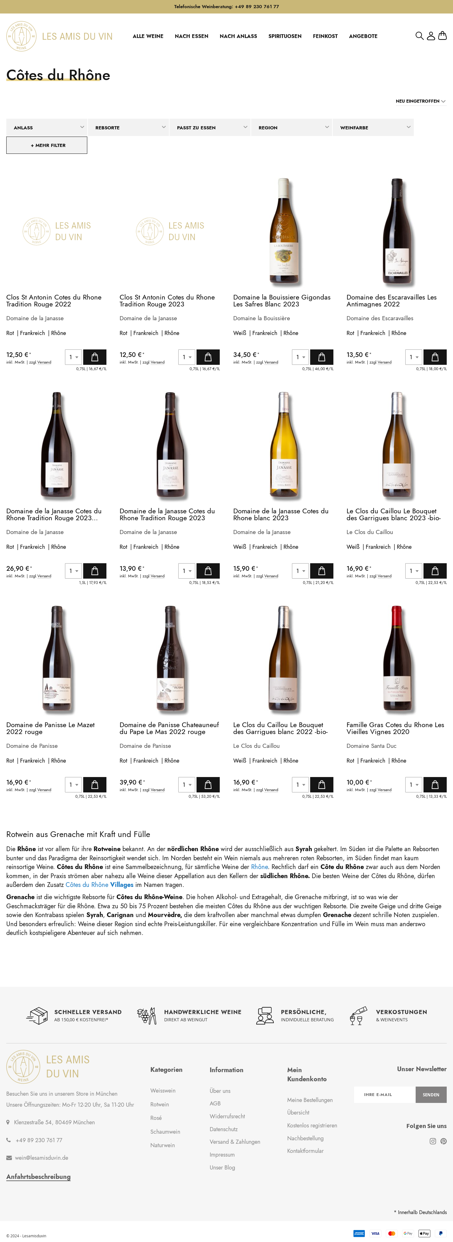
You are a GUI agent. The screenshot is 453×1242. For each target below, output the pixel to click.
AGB (215, 1103)
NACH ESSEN (191, 36)
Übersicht (298, 1113)
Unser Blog (222, 1168)
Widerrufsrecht (227, 1116)
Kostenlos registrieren (312, 1125)
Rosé (156, 1118)
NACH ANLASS (238, 36)
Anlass (23, 127)
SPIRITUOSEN (285, 36)
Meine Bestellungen (310, 1100)
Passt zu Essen (196, 127)
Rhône (58, 333)
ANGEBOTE (363, 36)
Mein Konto (431, 36)
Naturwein (162, 1145)
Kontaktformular (305, 1151)
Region (268, 127)
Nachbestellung (305, 1138)
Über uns (220, 1091)
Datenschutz (224, 1129)
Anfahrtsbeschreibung (38, 1177)
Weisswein (162, 1091)
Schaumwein (165, 1132)
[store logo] (59, 36)
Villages (121, 884)
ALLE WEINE (148, 36)
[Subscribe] (431, 1095)
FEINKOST (325, 36)
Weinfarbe (354, 127)
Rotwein (159, 1104)
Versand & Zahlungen (235, 1142)
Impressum (222, 1155)
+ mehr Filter (48, 145)
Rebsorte (107, 127)
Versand (44, 362)
